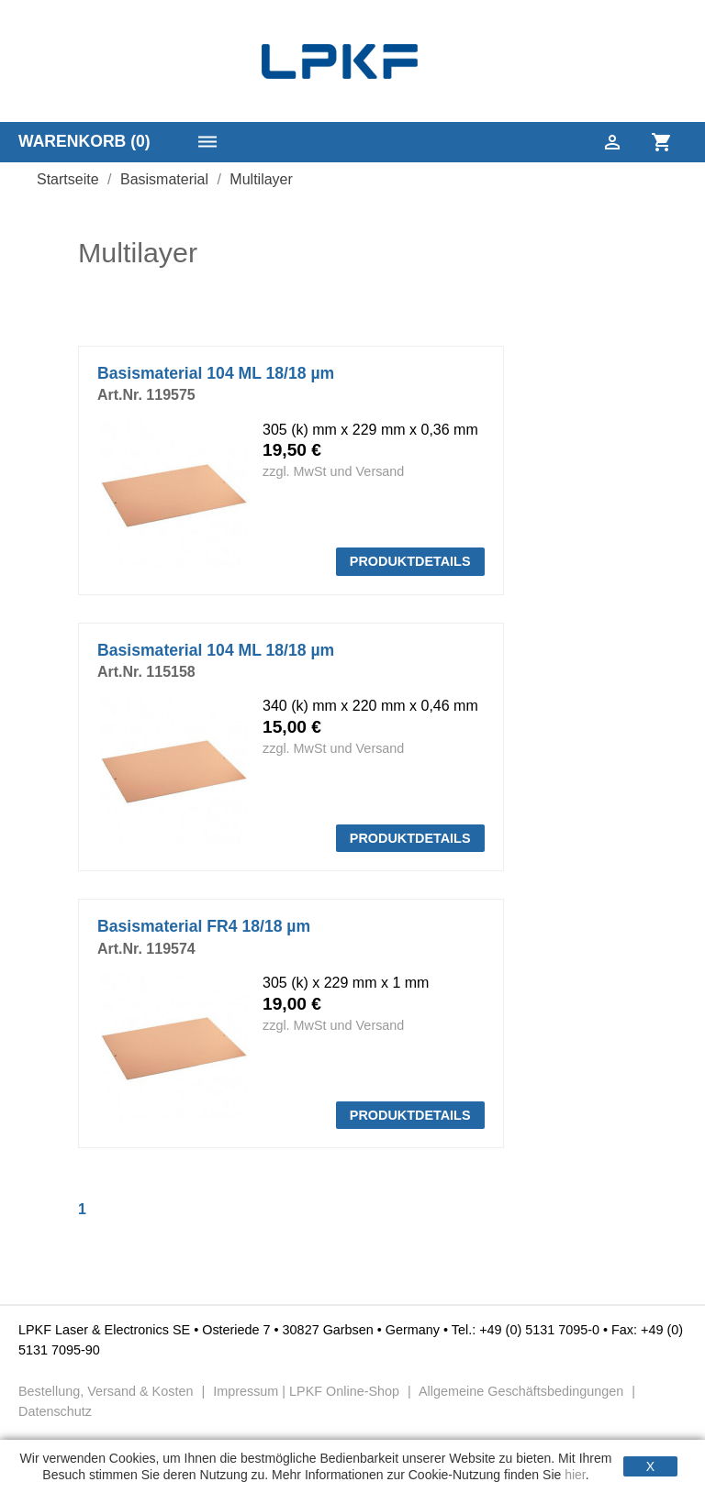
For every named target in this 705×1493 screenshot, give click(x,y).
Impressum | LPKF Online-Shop (306, 1391)
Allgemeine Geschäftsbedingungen (521, 1391)
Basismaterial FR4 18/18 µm (203, 926)
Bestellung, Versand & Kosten (107, 1391)
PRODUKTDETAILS (410, 561)
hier (575, 1474)
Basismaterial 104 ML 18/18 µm (215, 373)
